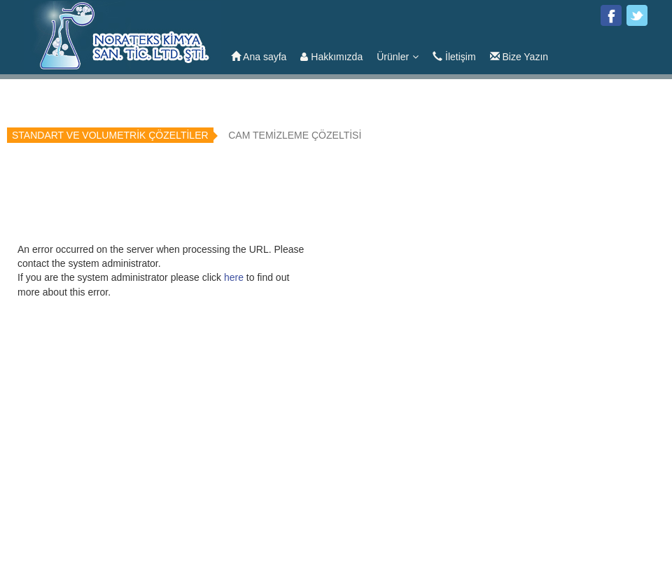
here (234, 277)
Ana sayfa (258, 56)
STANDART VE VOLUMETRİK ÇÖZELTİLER (110, 135)
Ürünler (398, 56)
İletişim (454, 56)
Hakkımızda (331, 56)
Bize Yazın (519, 56)
